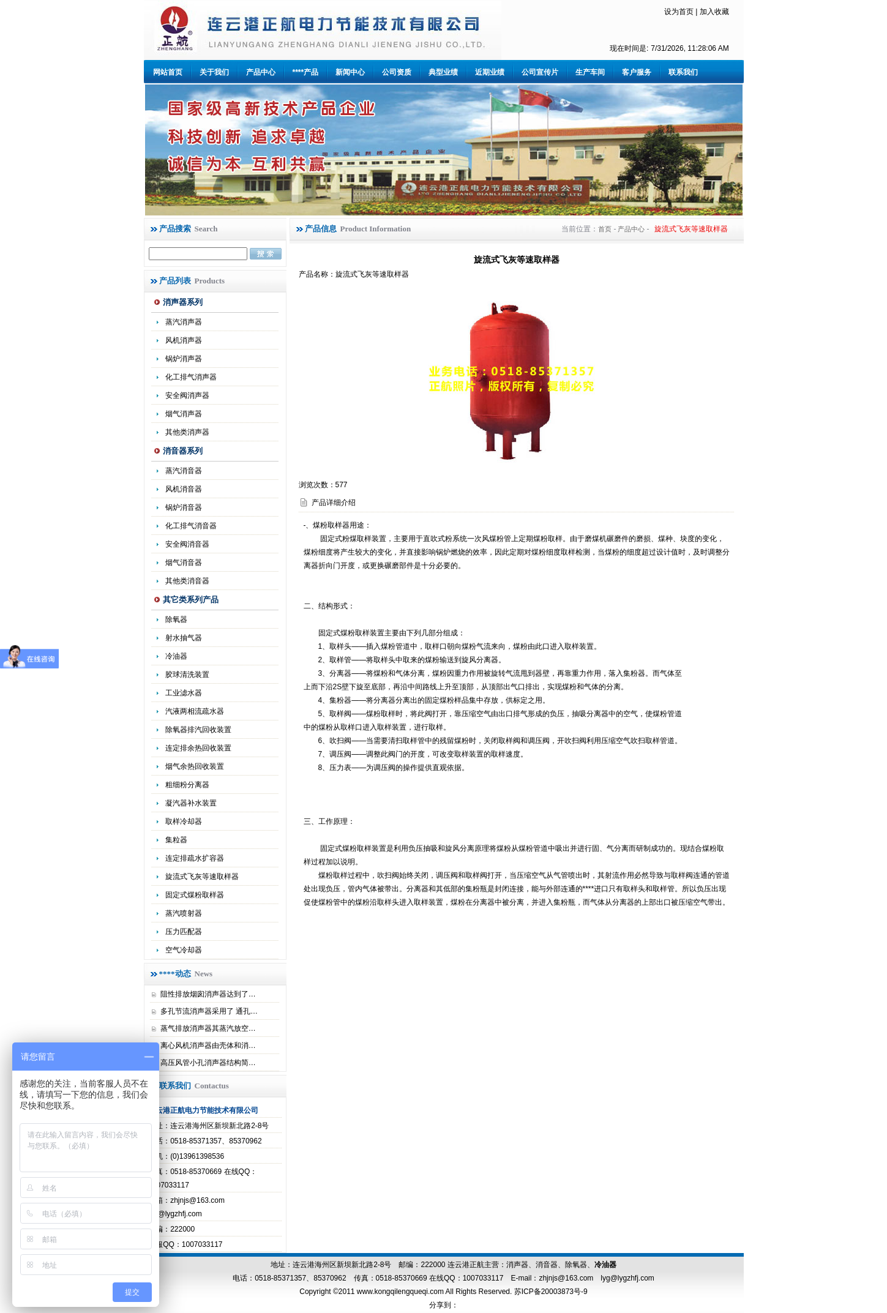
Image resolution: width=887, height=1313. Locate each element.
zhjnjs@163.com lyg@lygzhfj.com (596, 1278)
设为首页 (679, 11)
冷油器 (605, 1264)
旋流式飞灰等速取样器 (202, 876)
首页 (605, 229)
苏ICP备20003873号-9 (549, 1291)
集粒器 (176, 840)
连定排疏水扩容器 (194, 858)
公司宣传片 (540, 72)
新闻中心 (350, 72)
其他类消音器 (187, 581)
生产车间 (590, 72)
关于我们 (214, 72)
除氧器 (176, 619)
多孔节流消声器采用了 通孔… (209, 1011)
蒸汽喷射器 (183, 913)
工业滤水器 (183, 693)
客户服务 (636, 72)
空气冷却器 (183, 950)
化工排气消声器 (191, 377)
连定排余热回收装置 (198, 748)
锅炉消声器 (183, 358)
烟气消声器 (183, 414)
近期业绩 (489, 72)
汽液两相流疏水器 (194, 711)
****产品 (306, 72)
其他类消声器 (187, 432)
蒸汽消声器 (183, 322)
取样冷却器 (183, 821)
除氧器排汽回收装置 (198, 729)
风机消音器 (183, 489)
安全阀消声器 (187, 395)
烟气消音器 (183, 562)
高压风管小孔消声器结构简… (208, 1062)
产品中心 (260, 72)
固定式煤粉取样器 (194, 895)
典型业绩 (443, 72)
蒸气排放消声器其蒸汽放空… (208, 1028)
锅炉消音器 (183, 507)
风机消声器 (183, 340)
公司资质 (396, 72)
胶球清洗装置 (187, 674)
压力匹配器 (183, 931)
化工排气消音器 (191, 526)
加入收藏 (714, 11)
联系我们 (683, 72)
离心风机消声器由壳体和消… (208, 1045)
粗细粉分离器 (187, 784)
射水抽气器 (183, 638)
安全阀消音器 (187, 544)
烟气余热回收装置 (194, 766)
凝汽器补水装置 (191, 803)
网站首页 (167, 72)
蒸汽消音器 (183, 470)
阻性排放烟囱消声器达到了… (208, 994)
